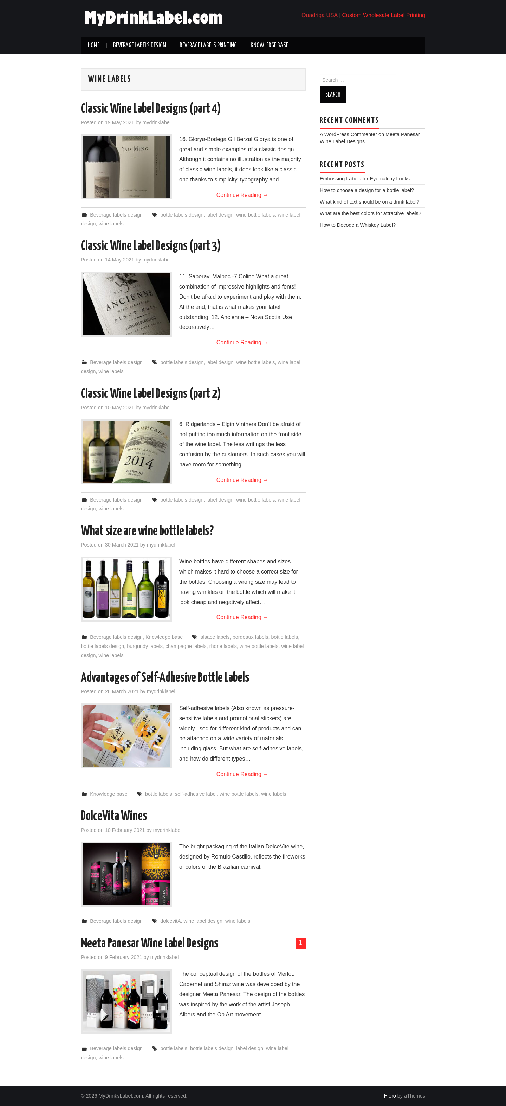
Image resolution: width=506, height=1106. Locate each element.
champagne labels (186, 646)
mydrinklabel (156, 122)
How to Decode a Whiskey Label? (358, 225)
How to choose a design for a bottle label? (367, 190)
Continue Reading (242, 195)
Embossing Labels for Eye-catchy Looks (365, 178)
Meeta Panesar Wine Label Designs (150, 944)
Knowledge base (269, 45)
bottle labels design (181, 215)
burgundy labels (145, 646)
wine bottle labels (255, 215)
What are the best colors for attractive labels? (370, 213)
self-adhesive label (196, 794)
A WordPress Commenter (348, 134)
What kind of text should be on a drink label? (369, 202)
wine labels (110, 223)
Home (93, 45)
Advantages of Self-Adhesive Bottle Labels (165, 678)
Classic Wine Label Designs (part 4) (151, 109)
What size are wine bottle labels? (147, 531)
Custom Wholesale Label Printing (383, 15)
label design (219, 215)
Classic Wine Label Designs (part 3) (151, 246)
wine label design (203, 921)
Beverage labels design (139, 45)
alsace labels (215, 637)
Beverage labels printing (208, 45)
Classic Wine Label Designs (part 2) (151, 394)
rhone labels (223, 646)
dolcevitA (170, 921)
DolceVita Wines (114, 816)
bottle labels (284, 637)
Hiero (390, 1096)
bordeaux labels (250, 637)
